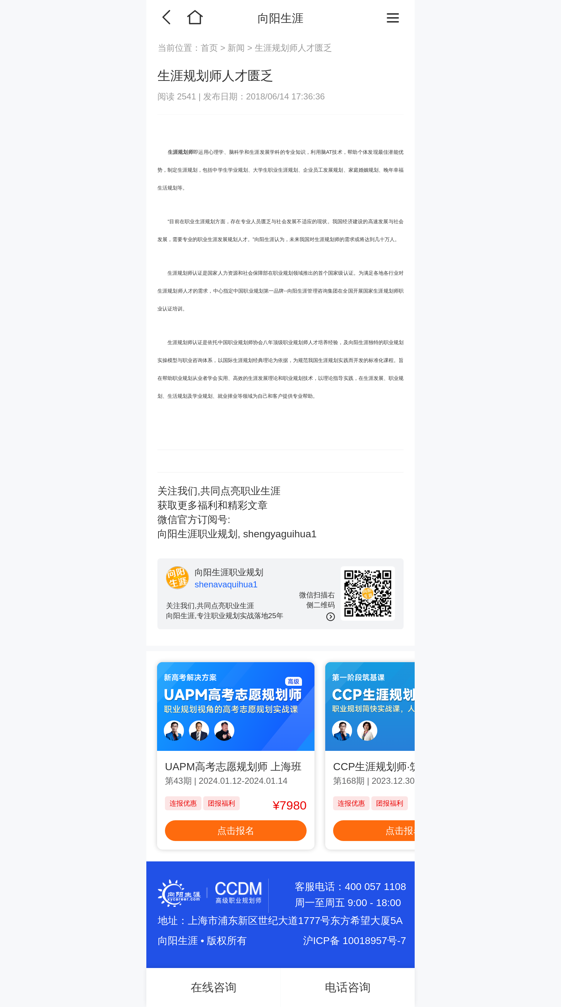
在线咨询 (213, 987)
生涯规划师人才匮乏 (293, 48)
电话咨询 (348, 987)
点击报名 (235, 830)
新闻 (236, 48)
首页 (210, 48)
